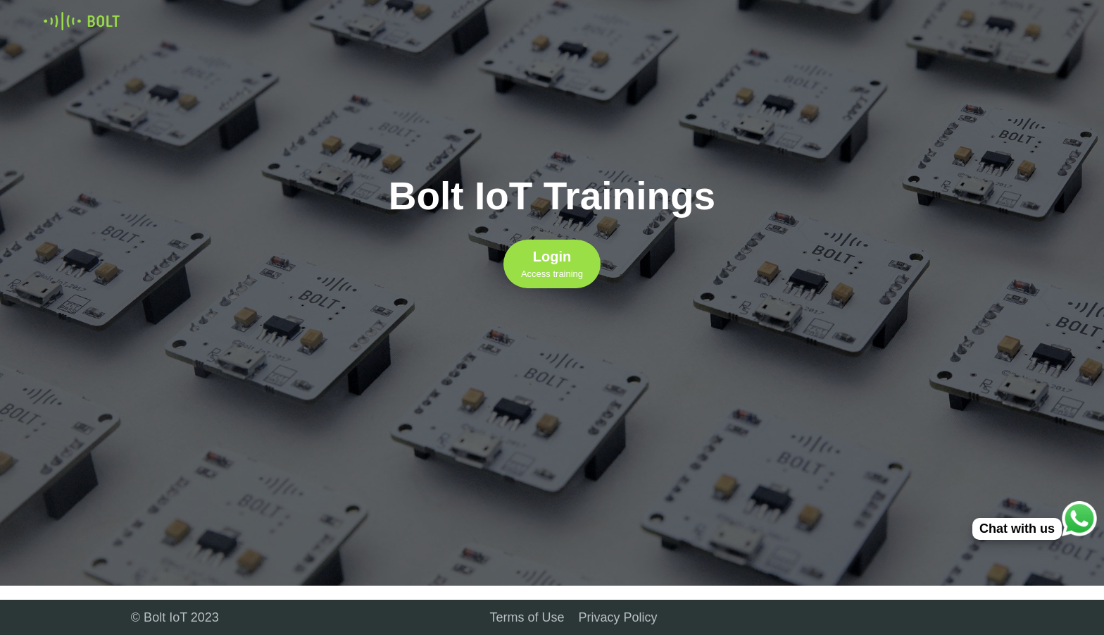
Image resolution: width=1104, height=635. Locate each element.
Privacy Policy (618, 617)
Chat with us (1017, 529)
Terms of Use (527, 617)
